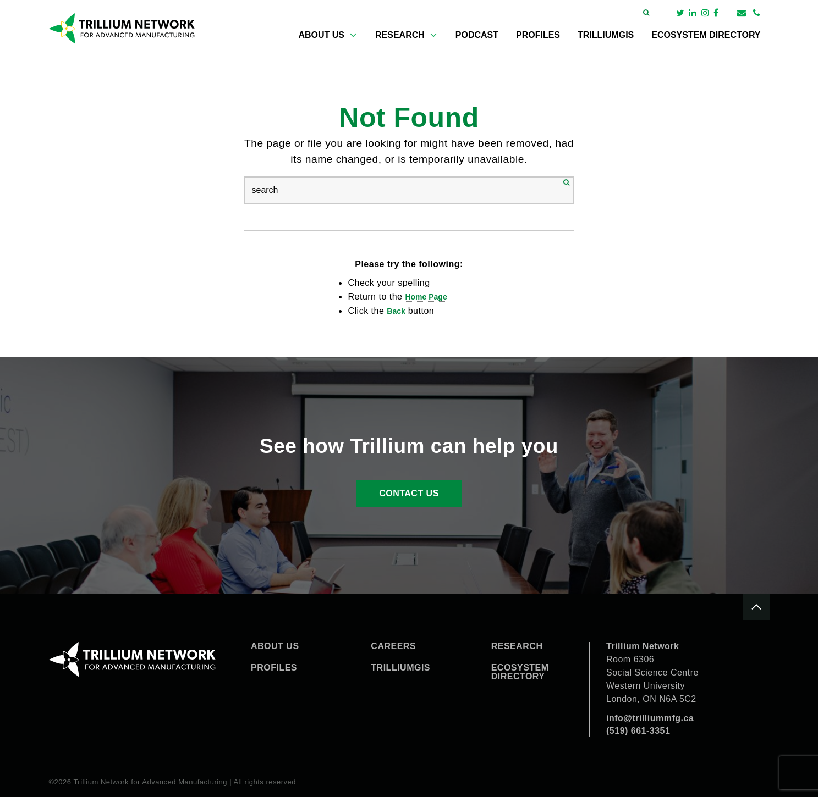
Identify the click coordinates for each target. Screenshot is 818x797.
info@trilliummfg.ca (650, 718)
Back (396, 311)
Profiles (538, 35)
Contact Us (409, 493)
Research (400, 35)
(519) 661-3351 (638, 730)
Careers (393, 646)
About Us (321, 35)
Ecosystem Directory (705, 35)
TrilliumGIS (606, 35)
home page (426, 296)
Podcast (476, 35)
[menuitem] (327, 35)
